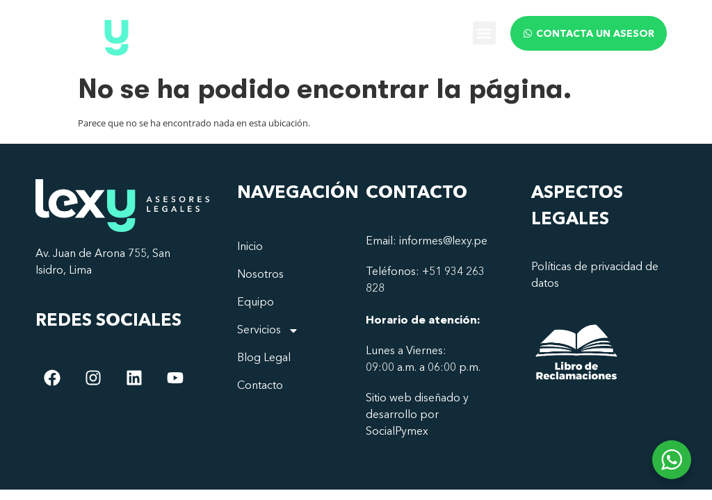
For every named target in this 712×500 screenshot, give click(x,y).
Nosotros (260, 275)
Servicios (268, 330)
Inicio (250, 247)
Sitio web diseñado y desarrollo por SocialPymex (417, 415)
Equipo (255, 302)
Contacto (260, 386)
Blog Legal (264, 358)
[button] (484, 33)
